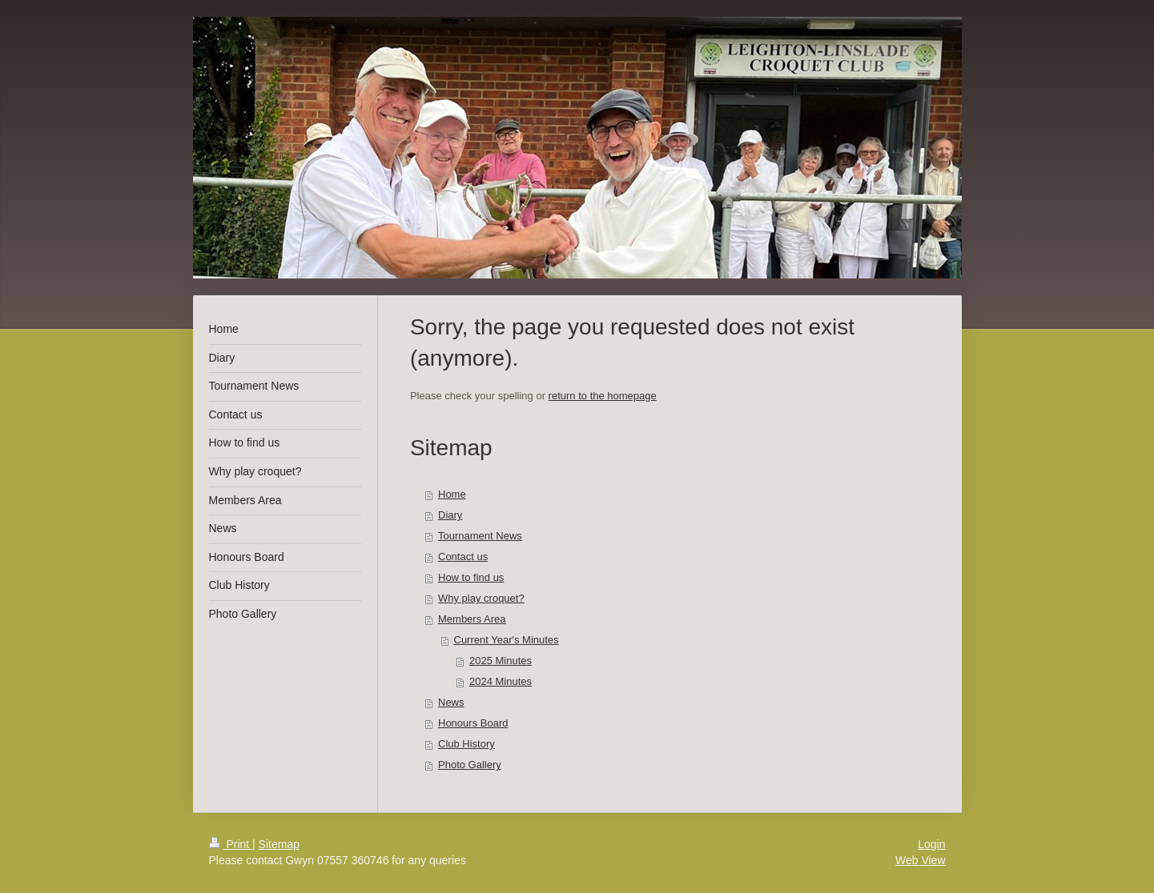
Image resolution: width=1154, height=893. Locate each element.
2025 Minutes (500, 661)
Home (452, 494)
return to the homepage (603, 396)
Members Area (472, 619)
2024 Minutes (500, 681)
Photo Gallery (469, 765)
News (451, 702)
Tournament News (480, 536)
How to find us (471, 577)
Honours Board (473, 723)
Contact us (463, 557)
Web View (920, 860)
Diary (450, 515)
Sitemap (279, 844)
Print (231, 844)
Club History (466, 744)
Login (931, 844)
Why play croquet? (481, 598)
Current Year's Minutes (506, 640)
